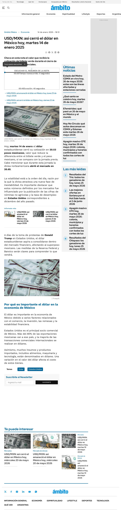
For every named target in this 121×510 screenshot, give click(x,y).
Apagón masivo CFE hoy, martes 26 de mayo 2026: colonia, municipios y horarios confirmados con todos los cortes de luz (75, 150)
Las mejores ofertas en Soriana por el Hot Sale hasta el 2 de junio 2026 (77, 196)
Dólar (21, 369)
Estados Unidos (35, 369)
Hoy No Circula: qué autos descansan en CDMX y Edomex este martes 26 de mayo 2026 (74, 129)
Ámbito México (10, 32)
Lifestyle (86, 14)
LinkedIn (23, 492)
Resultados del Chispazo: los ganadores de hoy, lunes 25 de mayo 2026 (77, 243)
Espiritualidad (68, 14)
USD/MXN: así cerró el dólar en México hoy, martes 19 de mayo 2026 (83, 444)
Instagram (17, 492)
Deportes (101, 14)
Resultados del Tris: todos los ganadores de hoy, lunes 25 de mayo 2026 (77, 180)
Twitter (5, 492)
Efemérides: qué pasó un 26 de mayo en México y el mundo (74, 113)
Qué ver (8, 505)
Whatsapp (36, 492)
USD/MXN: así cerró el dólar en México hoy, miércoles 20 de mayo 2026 (16, 459)
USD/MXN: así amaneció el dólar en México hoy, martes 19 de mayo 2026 (83, 469)
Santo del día (100, 2)
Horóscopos (43, 2)
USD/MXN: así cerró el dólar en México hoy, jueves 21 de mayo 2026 (52, 216)
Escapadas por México (59, 2)
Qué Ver (31, 2)
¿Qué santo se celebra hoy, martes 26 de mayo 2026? (74, 99)
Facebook (11, 492)
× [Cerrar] (24, 64)
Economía (51, 14)
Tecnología (20, 2)
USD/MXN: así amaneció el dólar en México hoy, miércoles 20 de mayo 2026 (45, 459)
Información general (31, 14)
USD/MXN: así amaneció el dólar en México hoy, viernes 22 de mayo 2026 (23, 217)
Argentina (23, 505)
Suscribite (46, 382)
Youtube (29, 492)
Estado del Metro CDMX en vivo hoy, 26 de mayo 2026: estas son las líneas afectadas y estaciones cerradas (74, 82)
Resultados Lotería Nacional (81, 2)
